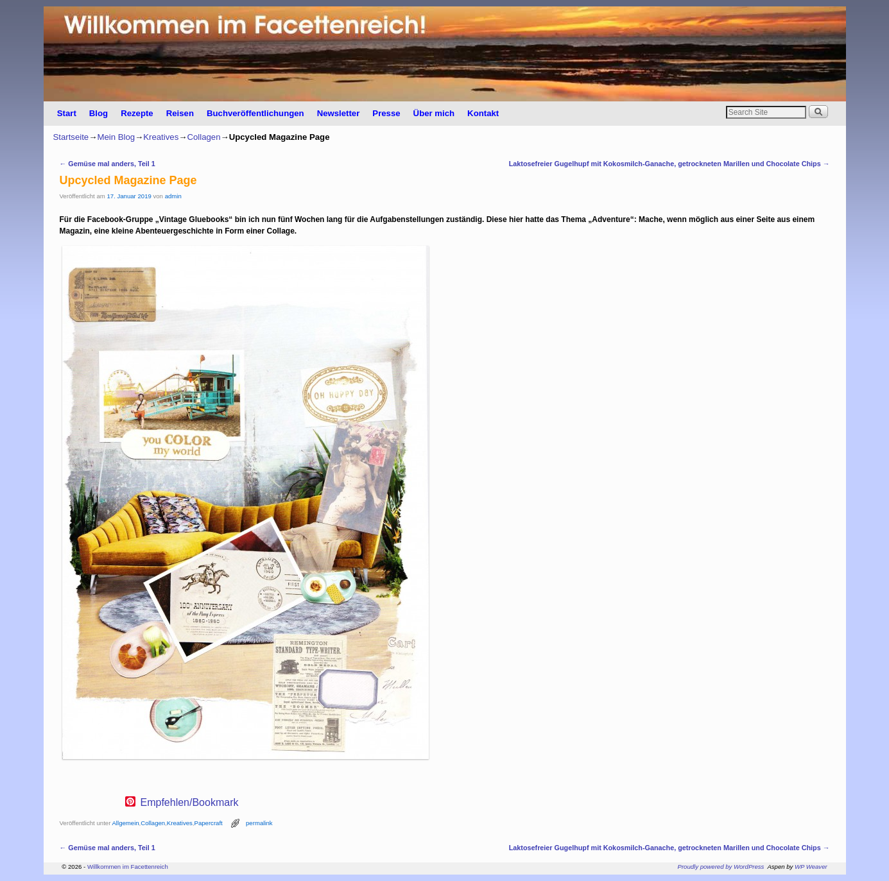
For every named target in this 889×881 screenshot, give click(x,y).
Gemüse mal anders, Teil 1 (107, 163)
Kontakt (483, 113)
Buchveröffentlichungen (255, 113)
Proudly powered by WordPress (721, 866)
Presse (386, 113)
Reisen (180, 113)
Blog (98, 113)
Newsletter (338, 113)
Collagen (203, 137)
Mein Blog (116, 137)
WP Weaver (811, 866)
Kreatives (160, 137)
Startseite (71, 137)
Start (66, 113)
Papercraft (208, 822)
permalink (259, 822)
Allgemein (125, 822)
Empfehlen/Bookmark (190, 803)
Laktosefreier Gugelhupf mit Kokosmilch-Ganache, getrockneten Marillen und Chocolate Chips (669, 163)
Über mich (434, 113)
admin (173, 196)
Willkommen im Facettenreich (127, 866)
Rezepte (137, 113)
